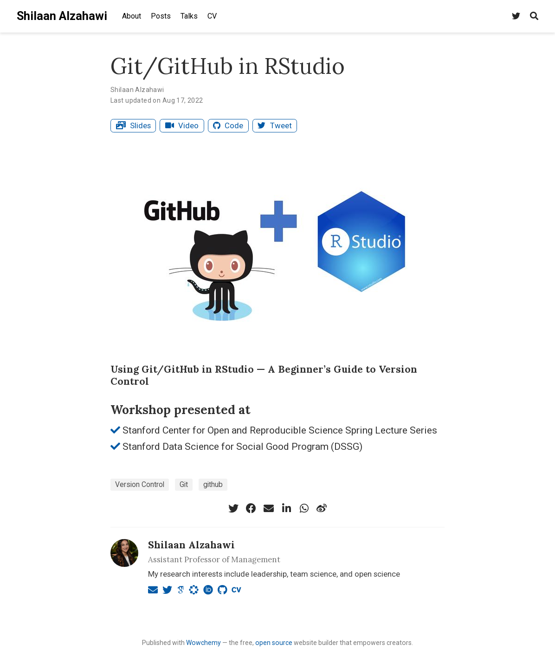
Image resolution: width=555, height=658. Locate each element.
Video (182, 125)
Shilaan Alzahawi (62, 16)
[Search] (534, 16)
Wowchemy (203, 642)
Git (184, 484)
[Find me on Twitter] (516, 16)
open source (273, 642)
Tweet (274, 125)
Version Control (139, 484)
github (213, 484)
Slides (133, 125)
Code (228, 125)
